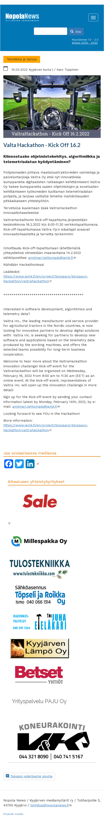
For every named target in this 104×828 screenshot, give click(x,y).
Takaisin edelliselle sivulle (29, 776)
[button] (52, 106)
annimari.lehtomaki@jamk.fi (52, 258)
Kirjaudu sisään (13, 814)
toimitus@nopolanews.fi (51, 805)
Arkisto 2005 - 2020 (85, 42)
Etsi (75, 31)
